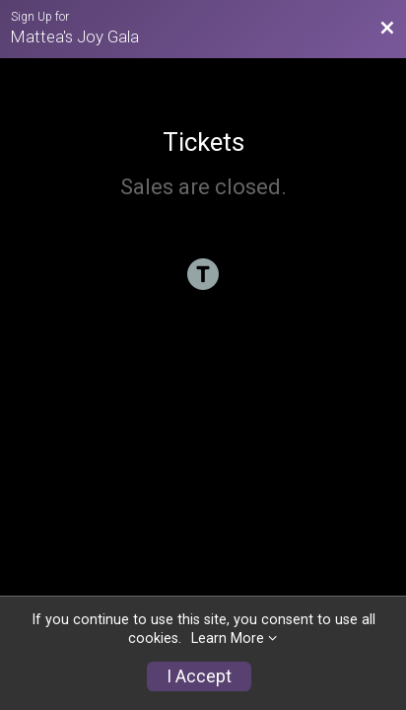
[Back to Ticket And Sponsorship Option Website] (387, 28)
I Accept (199, 676)
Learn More (227, 638)
